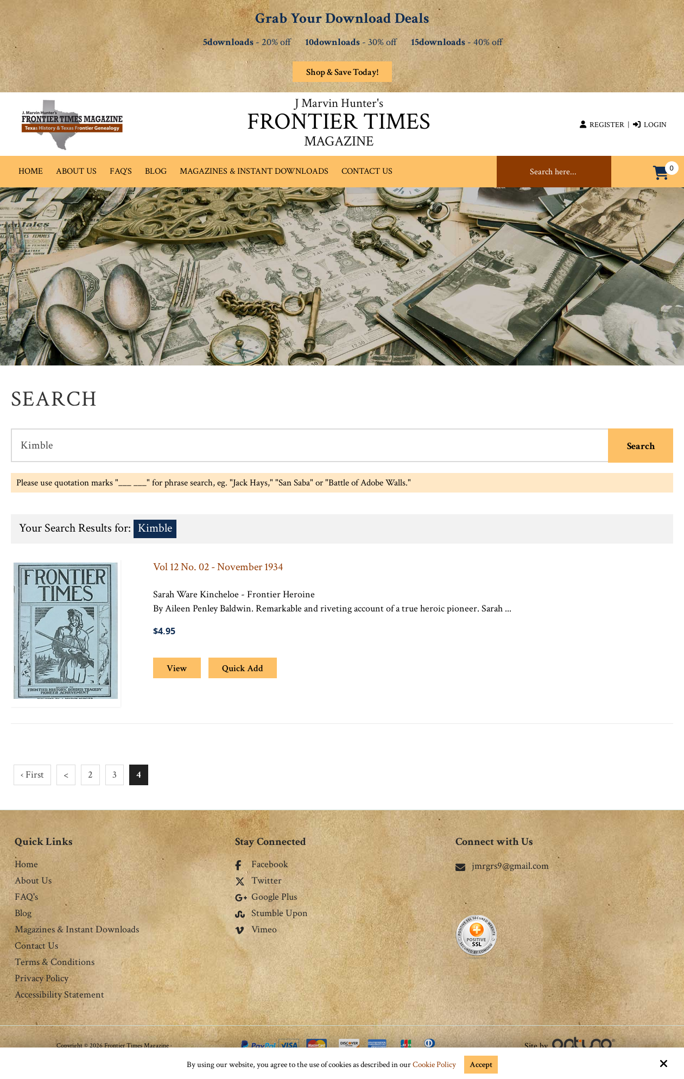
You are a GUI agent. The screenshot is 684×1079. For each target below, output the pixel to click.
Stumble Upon (271, 913)
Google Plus (266, 897)
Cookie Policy (434, 1065)
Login (650, 125)
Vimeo (256, 930)
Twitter (258, 881)
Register (602, 125)
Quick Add (242, 668)
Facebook (261, 865)
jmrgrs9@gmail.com (502, 866)
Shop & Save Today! (342, 72)
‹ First (32, 774)
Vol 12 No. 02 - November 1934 (218, 567)
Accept (481, 1064)
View (177, 668)
